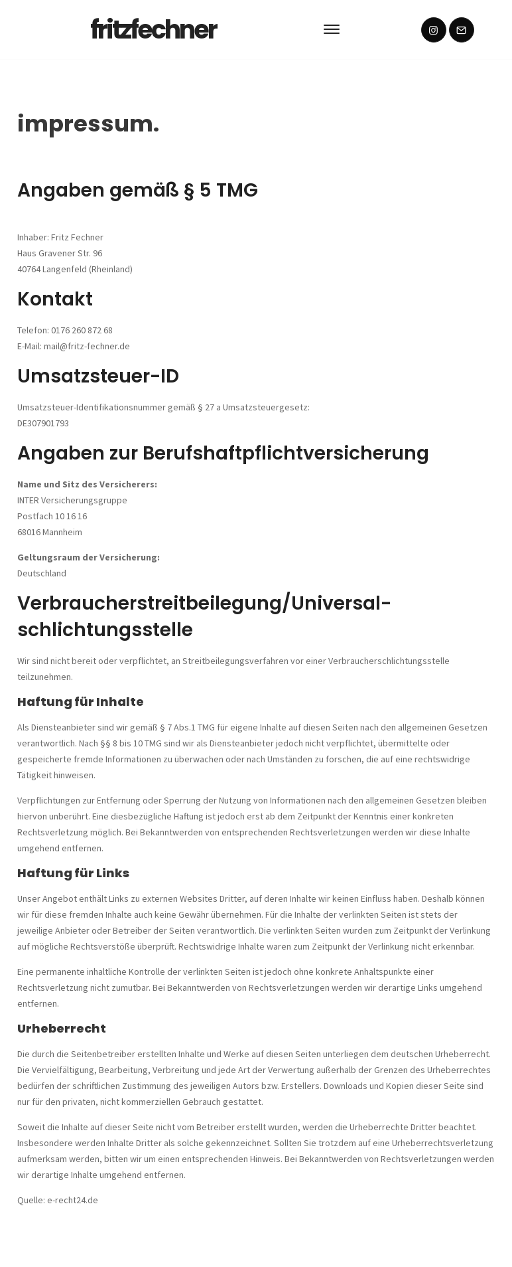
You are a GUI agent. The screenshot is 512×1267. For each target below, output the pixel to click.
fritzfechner (153, 29)
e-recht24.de (72, 1200)
